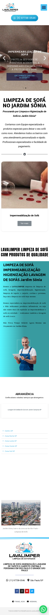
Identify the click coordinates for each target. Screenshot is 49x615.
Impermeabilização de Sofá (24, 215)
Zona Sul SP (10, 451)
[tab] (24, 431)
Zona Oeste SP (11, 446)
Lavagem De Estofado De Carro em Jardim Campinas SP (24, 409)
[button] (44, 7)
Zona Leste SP (11, 441)
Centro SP (9, 431)
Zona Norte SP (11, 436)
